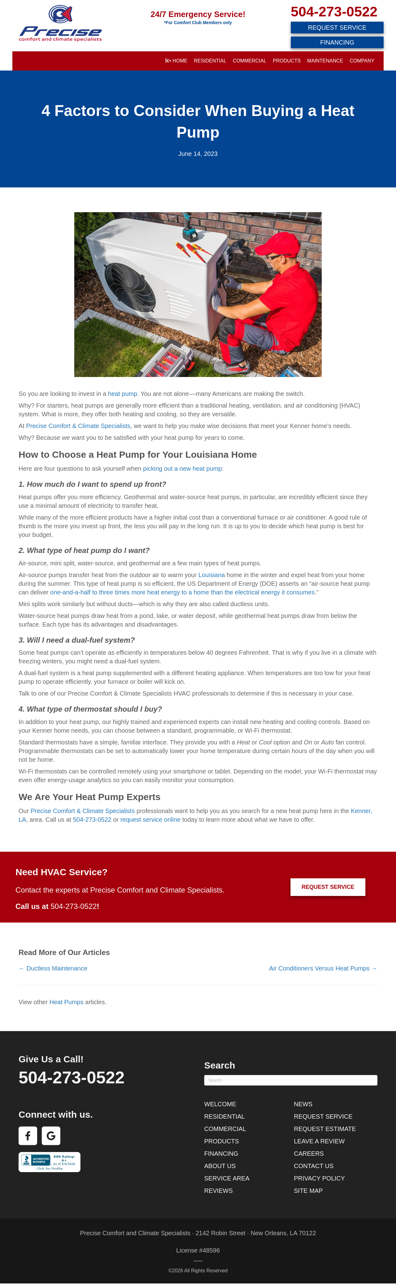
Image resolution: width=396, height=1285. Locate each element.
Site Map (308, 1190)
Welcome (220, 1104)
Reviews (218, 1190)
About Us (220, 1166)
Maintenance (325, 60)
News (303, 1104)
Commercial (249, 60)
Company (362, 60)
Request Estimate (325, 1128)
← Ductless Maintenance (53, 968)
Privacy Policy (319, 1178)
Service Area (226, 1178)
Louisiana (211, 575)
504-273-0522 (334, 11)
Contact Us (314, 1166)
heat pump (122, 393)
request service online (150, 819)
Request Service (323, 1116)
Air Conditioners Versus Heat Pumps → (323, 968)
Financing (221, 1153)
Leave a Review (319, 1141)
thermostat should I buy (115, 709)
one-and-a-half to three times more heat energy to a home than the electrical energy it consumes (182, 592)
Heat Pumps (67, 1002)
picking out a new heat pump (182, 468)
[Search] (290, 1080)
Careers (309, 1153)
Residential (210, 60)
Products (287, 60)
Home (176, 60)
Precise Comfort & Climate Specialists (78, 425)
